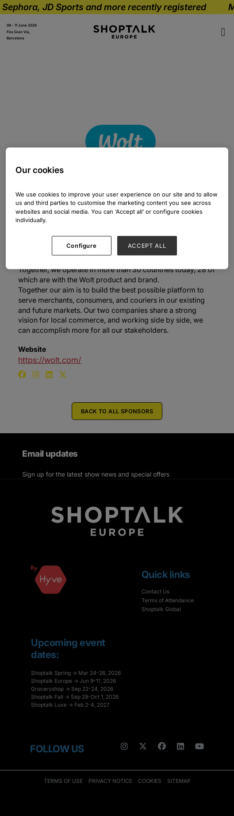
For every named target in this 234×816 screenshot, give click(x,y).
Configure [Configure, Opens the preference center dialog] (81, 245)
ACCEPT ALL (147, 245)
